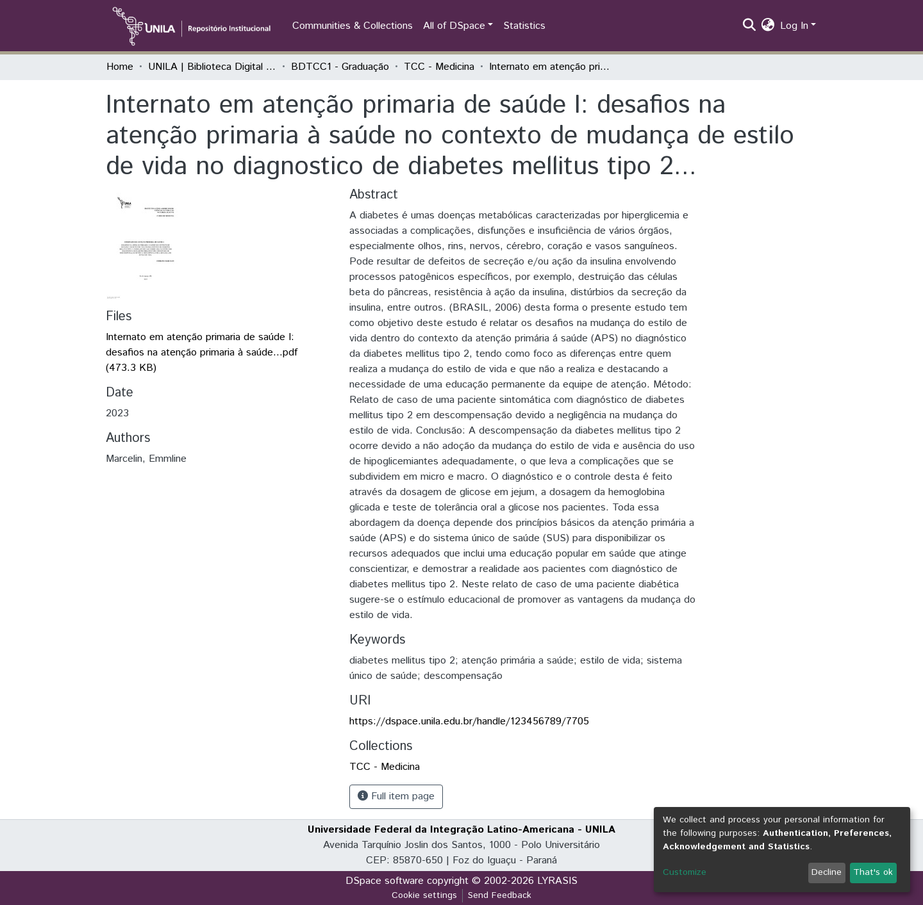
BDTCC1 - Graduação (340, 67)
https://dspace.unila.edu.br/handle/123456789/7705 (469, 721)
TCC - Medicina (439, 67)
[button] (768, 26)
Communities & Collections (352, 26)
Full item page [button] (396, 796)
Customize (684, 872)
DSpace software (384, 881)
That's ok (873, 872)
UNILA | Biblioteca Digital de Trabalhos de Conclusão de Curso (212, 67)
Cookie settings (424, 895)
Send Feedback (499, 895)
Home (119, 67)
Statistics (524, 26)
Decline (826, 872)
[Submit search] (750, 26)
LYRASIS (557, 881)
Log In (794, 26)
